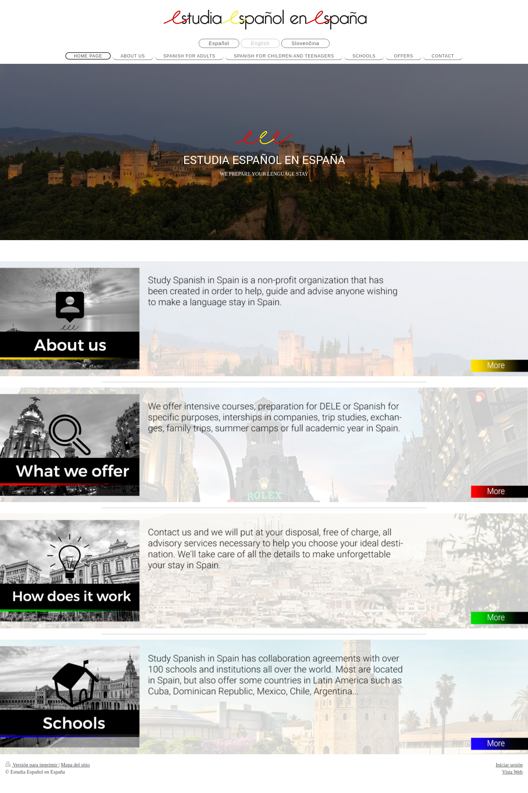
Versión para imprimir (32, 765)
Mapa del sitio (75, 765)
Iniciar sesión (509, 765)
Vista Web (512, 772)
